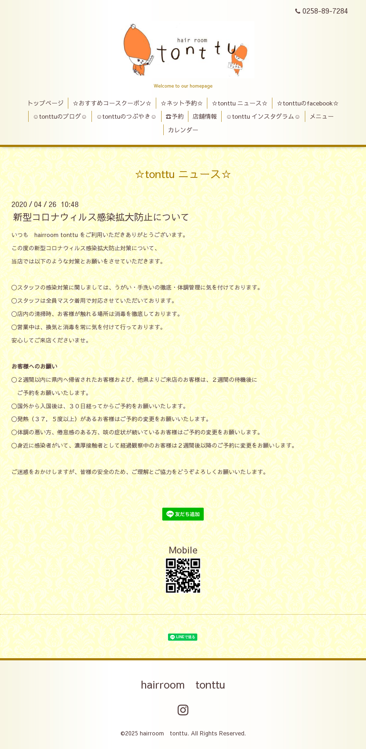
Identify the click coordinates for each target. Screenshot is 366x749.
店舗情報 (205, 116)
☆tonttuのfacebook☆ (308, 103)
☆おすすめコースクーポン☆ (112, 103)
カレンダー (183, 129)
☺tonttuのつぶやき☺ (126, 116)
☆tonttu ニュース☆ (240, 103)
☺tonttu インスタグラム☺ (263, 116)
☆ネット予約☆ (181, 103)
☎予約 (174, 116)
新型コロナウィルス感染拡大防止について (101, 216)
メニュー (322, 116)
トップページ (45, 103)
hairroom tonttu (183, 684)
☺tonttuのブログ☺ (60, 116)
